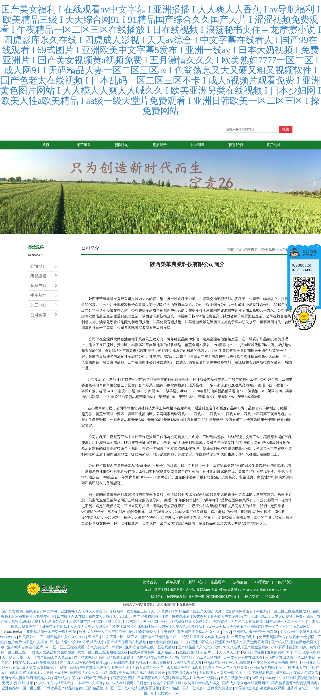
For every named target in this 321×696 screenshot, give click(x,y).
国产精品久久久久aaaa (54, 657)
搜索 (285, 129)
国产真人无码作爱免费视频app (84, 662)
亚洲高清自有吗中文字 (268, 667)
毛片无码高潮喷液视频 (116, 657)
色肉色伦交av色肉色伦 (154, 657)
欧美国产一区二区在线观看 (226, 667)
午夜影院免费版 (123, 678)
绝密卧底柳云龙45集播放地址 (206, 637)
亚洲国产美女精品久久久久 (199, 632)
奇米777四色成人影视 (303, 652)
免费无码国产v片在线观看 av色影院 (287, 637)
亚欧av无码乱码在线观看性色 (142, 673)
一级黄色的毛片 (244, 637)
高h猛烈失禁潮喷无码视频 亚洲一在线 (99, 667)
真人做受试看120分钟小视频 (45, 667)
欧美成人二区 (299, 667)
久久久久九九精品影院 (54, 683)
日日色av (143, 683)
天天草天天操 (230, 652)
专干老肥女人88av (164, 693)
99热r (227, 632)
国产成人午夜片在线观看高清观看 (81, 678)
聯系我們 (262, 582)
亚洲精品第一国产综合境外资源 (51, 632)
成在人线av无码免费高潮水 (36, 662)
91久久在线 (232, 647)
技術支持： (254, 596)
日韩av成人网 (57, 673)
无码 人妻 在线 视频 (18, 683)
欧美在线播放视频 (235, 678)
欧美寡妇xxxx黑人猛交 (202, 683)
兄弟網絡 (272, 596)
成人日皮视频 (254, 652)
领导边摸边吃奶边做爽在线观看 (260, 688)
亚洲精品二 (166, 652)
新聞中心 (195, 582)
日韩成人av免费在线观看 (243, 657)
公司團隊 (43, 315)
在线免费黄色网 (143, 652)
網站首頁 (251, 249)
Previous (3, 183)
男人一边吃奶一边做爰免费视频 (207, 688)
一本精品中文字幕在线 (92, 683)
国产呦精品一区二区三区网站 (198, 657)
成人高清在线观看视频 (141, 688)
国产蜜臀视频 (85, 657)
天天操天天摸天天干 (18, 657)
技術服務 (240, 582)
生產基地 (43, 295)
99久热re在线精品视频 (87, 642)
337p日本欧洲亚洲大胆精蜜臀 (227, 662)
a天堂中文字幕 (36, 642)
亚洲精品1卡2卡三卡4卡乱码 (255, 632)
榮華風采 (268, 249)
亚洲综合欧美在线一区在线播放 (150, 647)
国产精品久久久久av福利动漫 (93, 673)
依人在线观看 (123, 683)
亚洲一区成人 (202, 642)
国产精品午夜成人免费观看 (297, 673)
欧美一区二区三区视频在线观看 (102, 652)
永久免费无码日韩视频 (105, 647)
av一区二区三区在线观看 (65, 647)
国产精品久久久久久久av (66, 637)
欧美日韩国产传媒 (167, 683)
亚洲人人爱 (59, 642)
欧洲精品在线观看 (187, 662)
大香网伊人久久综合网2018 (221, 673)
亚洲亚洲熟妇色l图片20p (197, 652)
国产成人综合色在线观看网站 (246, 683)
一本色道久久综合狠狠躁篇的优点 (292, 678)
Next (317, 183)
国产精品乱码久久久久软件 (199, 647)
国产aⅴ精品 (171, 688)
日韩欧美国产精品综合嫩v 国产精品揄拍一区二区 (82, 688)
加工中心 (43, 305)
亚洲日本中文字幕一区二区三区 (113, 637)
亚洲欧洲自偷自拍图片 (25, 647)
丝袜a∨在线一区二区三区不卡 (103, 632)
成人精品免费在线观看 (184, 667)
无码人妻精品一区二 (148, 667)
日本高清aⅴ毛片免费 (153, 678)
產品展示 (218, 582)
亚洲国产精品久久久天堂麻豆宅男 (242, 642)
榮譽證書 (43, 276)
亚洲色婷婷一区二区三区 (22, 688)
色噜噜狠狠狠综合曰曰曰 (169, 642)
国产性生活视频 (257, 647)
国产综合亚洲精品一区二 (160, 637)
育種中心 (43, 285)
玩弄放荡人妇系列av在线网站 (195, 678)
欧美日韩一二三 (32, 637)
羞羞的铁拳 (276, 652)
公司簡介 (43, 266)
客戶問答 (285, 582)
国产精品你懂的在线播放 (127, 642)
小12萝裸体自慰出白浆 (289, 647)
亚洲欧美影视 (160, 662)
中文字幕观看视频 (259, 673)
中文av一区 (289, 632)
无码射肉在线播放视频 (129, 662)
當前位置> (235, 249)
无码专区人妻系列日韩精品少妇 (26, 678)
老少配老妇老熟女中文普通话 (152, 632)
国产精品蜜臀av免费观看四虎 (294, 683)
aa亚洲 (257, 678)
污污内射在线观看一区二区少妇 (290, 657)
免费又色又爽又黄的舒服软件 (276, 662)
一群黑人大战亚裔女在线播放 (52, 652)
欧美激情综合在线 (182, 673)
